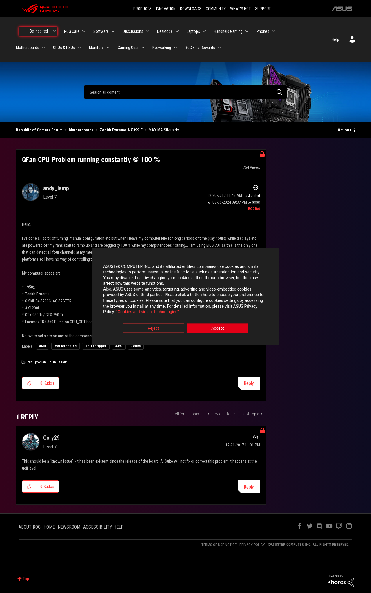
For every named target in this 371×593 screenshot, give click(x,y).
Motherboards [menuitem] (27, 47)
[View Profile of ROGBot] (254, 209)
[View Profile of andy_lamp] (56, 188)
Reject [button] (153, 328)
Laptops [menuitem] (193, 31)
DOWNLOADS (190, 8)
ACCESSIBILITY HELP (103, 527)
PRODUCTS (142, 8)
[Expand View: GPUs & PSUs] (79, 48)
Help (335, 39)
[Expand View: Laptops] (204, 31)
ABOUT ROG (30, 527)
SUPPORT (263, 8)
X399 (118, 346)
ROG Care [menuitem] (71, 31)
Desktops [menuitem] (165, 31)
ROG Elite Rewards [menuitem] (200, 47)
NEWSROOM (69, 527)
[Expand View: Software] (113, 31)
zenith (63, 362)
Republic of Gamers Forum (39, 130)
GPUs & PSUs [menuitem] (64, 47)
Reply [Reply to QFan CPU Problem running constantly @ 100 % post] (249, 383)
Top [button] (26, 578)
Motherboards (81, 130)
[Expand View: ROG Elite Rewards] (219, 48)
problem (41, 362)
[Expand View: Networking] (175, 48)
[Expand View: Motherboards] (43, 48)
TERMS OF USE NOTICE (219, 544)
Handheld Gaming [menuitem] (228, 31)
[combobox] (185, 92)
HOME (49, 527)
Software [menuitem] (101, 31)
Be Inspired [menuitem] (39, 31)
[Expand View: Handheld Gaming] (247, 31)
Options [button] (344, 130)
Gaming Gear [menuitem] (128, 47)
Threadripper (95, 346)
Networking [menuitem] (161, 47)
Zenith (136, 346)
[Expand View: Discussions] (147, 31)
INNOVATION (166, 8)
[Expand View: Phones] (274, 31)
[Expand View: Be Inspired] (54, 31)
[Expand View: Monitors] (108, 48)
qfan (53, 362)
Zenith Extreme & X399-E (121, 130)
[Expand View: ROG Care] (84, 31)
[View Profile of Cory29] (51, 437)
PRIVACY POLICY (252, 544)
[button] (29, 383)
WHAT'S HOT (240, 8)
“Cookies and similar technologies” (147, 312)
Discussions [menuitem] (133, 31)
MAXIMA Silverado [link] (164, 130)
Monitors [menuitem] (96, 47)
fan (30, 362)
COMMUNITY (216, 8)
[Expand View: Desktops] (177, 31)
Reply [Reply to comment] (249, 487)
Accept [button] (217, 328)
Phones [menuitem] (263, 31)
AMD (42, 346)
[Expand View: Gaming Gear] (143, 48)
